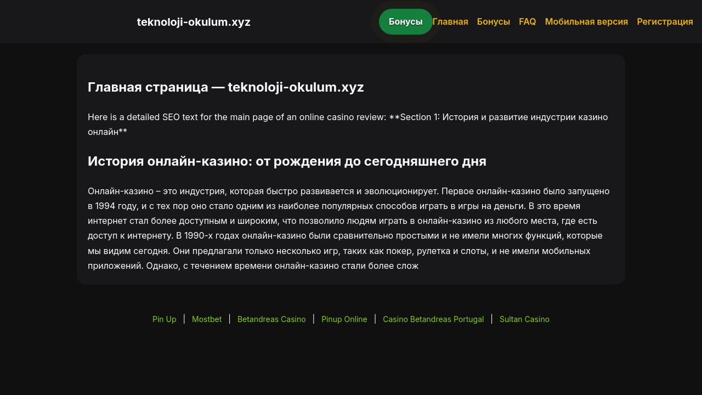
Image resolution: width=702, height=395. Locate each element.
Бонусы (406, 21)
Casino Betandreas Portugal (433, 319)
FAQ (527, 21)
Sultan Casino (525, 319)
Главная (450, 21)
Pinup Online (344, 319)
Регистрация (665, 21)
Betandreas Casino (271, 319)
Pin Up (164, 319)
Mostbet (207, 319)
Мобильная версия (587, 21)
